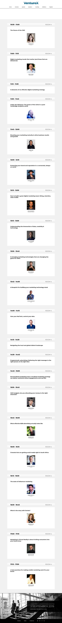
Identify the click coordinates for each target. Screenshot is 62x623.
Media (25, 620)
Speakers (30, 6)
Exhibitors (44, 6)
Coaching (37, 6)
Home (10, 6)
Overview (17, 6)
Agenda (23, 6)
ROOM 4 (48, 24)
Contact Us (32, 620)
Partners (19, 620)
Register (51, 6)
